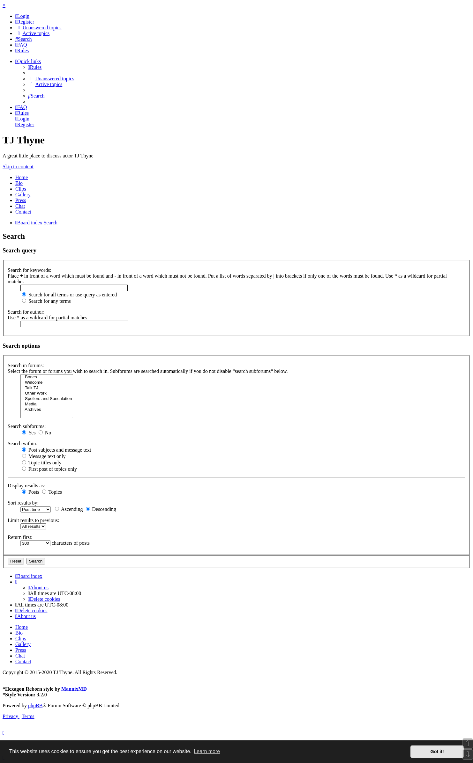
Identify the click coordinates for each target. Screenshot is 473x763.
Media (47, 404)
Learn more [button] (207, 751)
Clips (20, 189)
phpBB (35, 705)
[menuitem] (22, 16)
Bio (19, 183)
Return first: (20, 537)
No (45, 432)
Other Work (47, 393)
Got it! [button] (437, 751)
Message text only (43, 456)
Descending (101, 509)
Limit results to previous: (33, 520)
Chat (20, 206)
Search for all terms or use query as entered (69, 294)
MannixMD (74, 689)
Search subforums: (27, 426)
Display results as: (26, 485)
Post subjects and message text (56, 450)
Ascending (69, 509)
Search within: (22, 443)
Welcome (47, 382)
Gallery (23, 194)
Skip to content (18, 166)
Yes (29, 432)
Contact (23, 211)
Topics (52, 492)
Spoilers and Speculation (47, 399)
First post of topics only (49, 469)
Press (20, 200)
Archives (47, 409)
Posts (30, 492)
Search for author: (26, 312)
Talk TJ (47, 388)
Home (21, 177)
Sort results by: (23, 502)
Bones (47, 377)
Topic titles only (41, 462)
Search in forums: (26, 365)
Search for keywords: (29, 270)
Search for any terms (46, 301)
